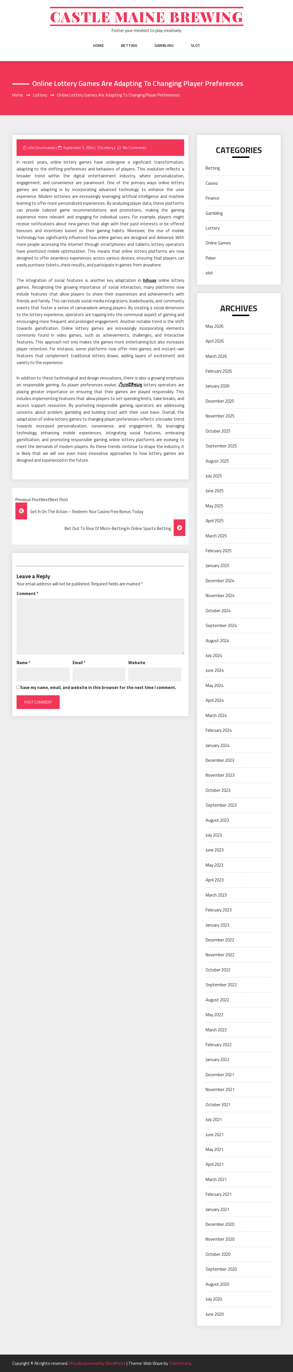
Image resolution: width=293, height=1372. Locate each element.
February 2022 (219, 1044)
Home (98, 45)
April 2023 (215, 880)
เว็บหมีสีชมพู (130, 384)
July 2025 (214, 476)
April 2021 (215, 1164)
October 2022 (218, 970)
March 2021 (216, 1179)
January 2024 (217, 745)
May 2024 (214, 685)
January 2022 (217, 1059)
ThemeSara (180, 1363)
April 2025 (215, 520)
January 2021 (217, 1209)
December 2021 (220, 1074)
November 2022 (220, 954)
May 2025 (214, 506)
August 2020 (217, 1284)
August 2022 (217, 1000)
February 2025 (219, 550)
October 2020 (218, 1254)
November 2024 (220, 595)
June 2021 (215, 1134)
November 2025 (220, 416)
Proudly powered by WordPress (98, 1363)
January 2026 (217, 386)
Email (79, 662)
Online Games (218, 243)
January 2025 (217, 565)
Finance (212, 198)
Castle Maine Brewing (146, 16)
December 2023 (220, 760)
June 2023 (215, 850)
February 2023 (219, 910)
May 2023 (214, 865)
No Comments (134, 147)
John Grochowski (41, 147)
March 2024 (216, 715)
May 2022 (214, 1014)
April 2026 (215, 341)
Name (23, 662)
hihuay (149, 280)
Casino (212, 183)
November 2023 (220, 775)
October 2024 (218, 610)
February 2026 (219, 371)
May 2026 (214, 326)
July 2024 (214, 655)
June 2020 (215, 1314)
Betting (129, 45)
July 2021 (214, 1119)
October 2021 (218, 1104)
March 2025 (216, 536)
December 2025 (220, 401)
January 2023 (217, 925)
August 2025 (217, 461)
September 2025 (221, 446)
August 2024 (217, 640)
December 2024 (220, 580)
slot (195, 45)
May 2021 (214, 1149)
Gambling (164, 45)
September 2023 (221, 805)
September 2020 (221, 1269)
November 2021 (220, 1089)
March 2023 (216, 895)
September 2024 (221, 625)
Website (136, 662)
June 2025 (215, 490)
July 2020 (214, 1299)
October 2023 (218, 790)
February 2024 (219, 730)
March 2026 (216, 356)
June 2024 (215, 670)
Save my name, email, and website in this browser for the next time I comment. (98, 687)
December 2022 (220, 940)
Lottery (107, 147)
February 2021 (219, 1194)
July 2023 (214, 835)
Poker (211, 258)
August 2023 (217, 820)
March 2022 (216, 1030)
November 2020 (220, 1239)
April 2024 (215, 700)
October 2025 (218, 431)
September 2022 (221, 984)
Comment (27, 593)
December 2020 (220, 1224)
